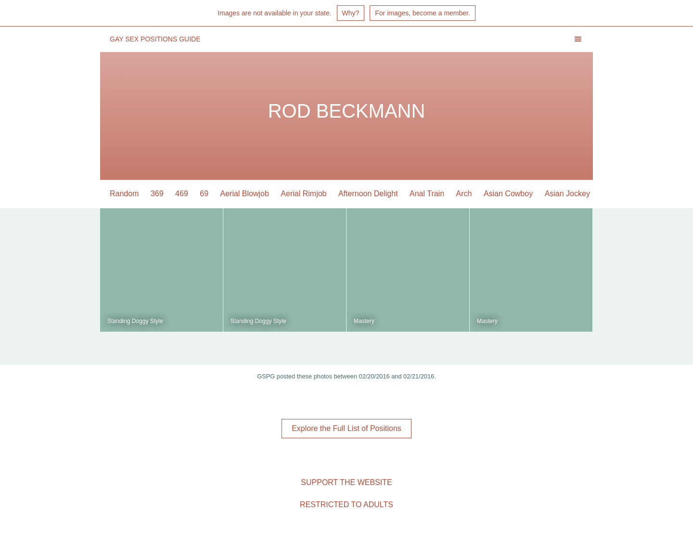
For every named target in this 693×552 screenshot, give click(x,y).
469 (181, 193)
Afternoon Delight (368, 193)
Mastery (364, 321)
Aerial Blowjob (244, 193)
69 (204, 193)
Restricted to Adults (346, 504)
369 (157, 193)
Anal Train (427, 193)
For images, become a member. (422, 13)
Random (124, 193)
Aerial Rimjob (303, 193)
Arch (464, 193)
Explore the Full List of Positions (346, 428)
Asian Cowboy (508, 193)
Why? (350, 13)
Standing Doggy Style (135, 321)
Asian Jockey (567, 193)
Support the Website (346, 482)
